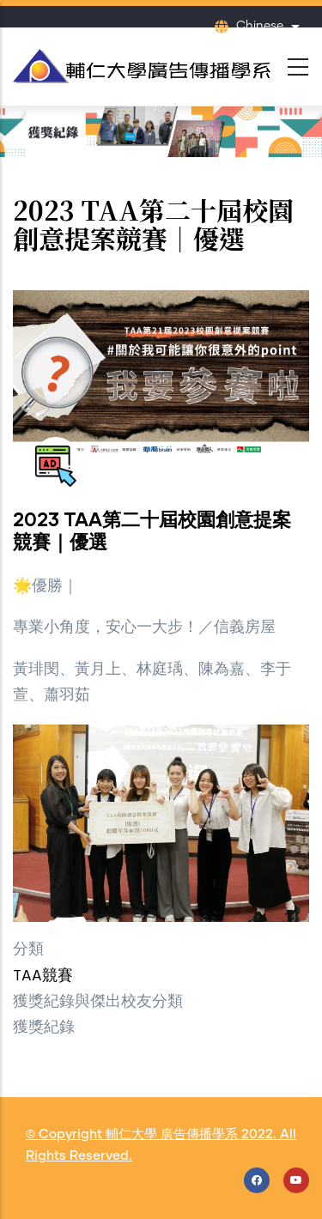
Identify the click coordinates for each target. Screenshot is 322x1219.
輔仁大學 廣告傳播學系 (172, 1134)
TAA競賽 (43, 976)
